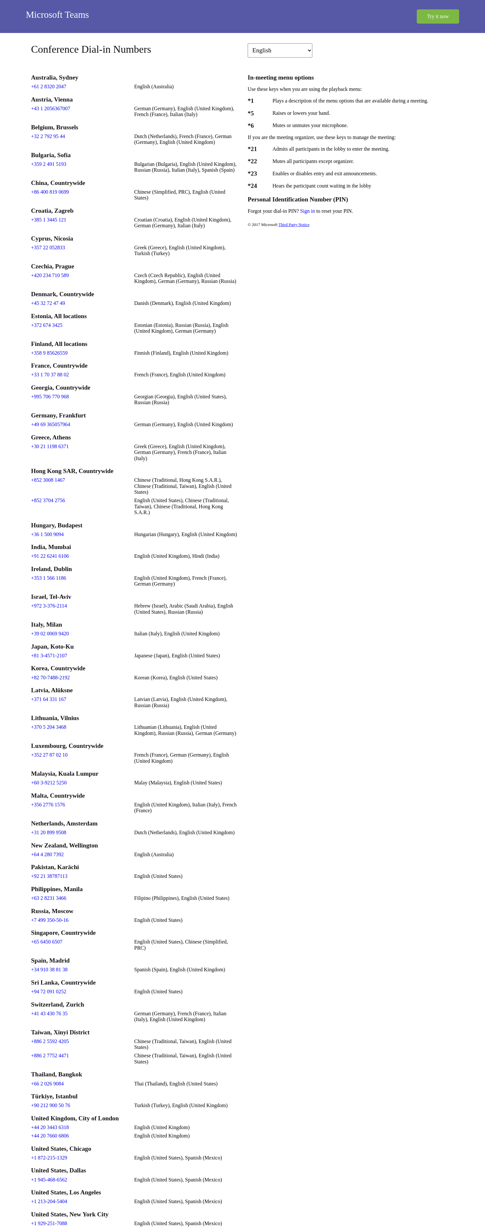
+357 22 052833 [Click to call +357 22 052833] (48, 247)
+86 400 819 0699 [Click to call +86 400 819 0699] (50, 192)
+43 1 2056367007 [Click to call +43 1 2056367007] (50, 108)
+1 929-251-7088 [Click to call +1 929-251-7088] (49, 1223)
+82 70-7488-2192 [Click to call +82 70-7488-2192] (50, 677)
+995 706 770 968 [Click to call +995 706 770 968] (50, 396)
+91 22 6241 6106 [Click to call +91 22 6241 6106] (50, 556)
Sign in (308, 211)
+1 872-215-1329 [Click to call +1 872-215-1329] (49, 1157)
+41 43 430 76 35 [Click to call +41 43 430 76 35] (49, 1013)
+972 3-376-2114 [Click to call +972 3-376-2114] (49, 606)
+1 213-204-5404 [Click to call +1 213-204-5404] (49, 1201)
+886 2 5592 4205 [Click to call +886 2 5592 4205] (50, 1041)
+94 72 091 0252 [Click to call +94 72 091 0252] (48, 991)
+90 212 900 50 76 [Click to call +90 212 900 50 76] (50, 1105)
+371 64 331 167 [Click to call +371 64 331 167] (48, 699)
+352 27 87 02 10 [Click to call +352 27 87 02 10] (49, 755)
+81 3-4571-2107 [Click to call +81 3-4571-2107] (49, 655)
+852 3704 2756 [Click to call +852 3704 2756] (48, 500)
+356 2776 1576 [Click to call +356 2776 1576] (48, 804)
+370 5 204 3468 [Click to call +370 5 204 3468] (48, 727)
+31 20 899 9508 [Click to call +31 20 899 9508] (48, 832)
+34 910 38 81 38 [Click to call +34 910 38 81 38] (49, 969)
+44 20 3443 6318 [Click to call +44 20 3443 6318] (50, 1127)
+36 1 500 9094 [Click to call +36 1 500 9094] (47, 534)
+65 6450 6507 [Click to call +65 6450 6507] (46, 941)
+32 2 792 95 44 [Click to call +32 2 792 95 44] (48, 136)
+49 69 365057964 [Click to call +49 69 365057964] (50, 424)
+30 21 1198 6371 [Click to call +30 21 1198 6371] (50, 446)
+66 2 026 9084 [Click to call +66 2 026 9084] (47, 1083)
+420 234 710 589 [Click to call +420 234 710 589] (50, 275)
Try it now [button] (438, 16)
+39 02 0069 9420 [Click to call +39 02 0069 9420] (50, 633)
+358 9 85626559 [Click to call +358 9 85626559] (49, 353)
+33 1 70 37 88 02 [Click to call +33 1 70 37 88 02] (50, 374)
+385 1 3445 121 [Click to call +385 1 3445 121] (48, 219)
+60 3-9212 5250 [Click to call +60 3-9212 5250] (49, 782)
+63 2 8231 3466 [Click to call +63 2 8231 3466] (48, 898)
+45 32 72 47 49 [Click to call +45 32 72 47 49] (48, 303)
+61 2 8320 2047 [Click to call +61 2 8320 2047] (48, 86)
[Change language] (280, 50)
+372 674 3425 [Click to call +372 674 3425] (46, 325)
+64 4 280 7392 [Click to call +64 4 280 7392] (47, 854)
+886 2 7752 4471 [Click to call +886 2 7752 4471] (50, 1055)
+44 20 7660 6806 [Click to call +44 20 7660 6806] (50, 1135)
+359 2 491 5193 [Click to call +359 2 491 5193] (48, 164)
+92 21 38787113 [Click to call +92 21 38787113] (49, 876)
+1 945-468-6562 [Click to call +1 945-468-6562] (49, 1179)
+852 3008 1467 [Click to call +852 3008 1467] (48, 480)
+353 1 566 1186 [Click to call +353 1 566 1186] (48, 578)
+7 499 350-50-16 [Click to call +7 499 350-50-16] (50, 920)
